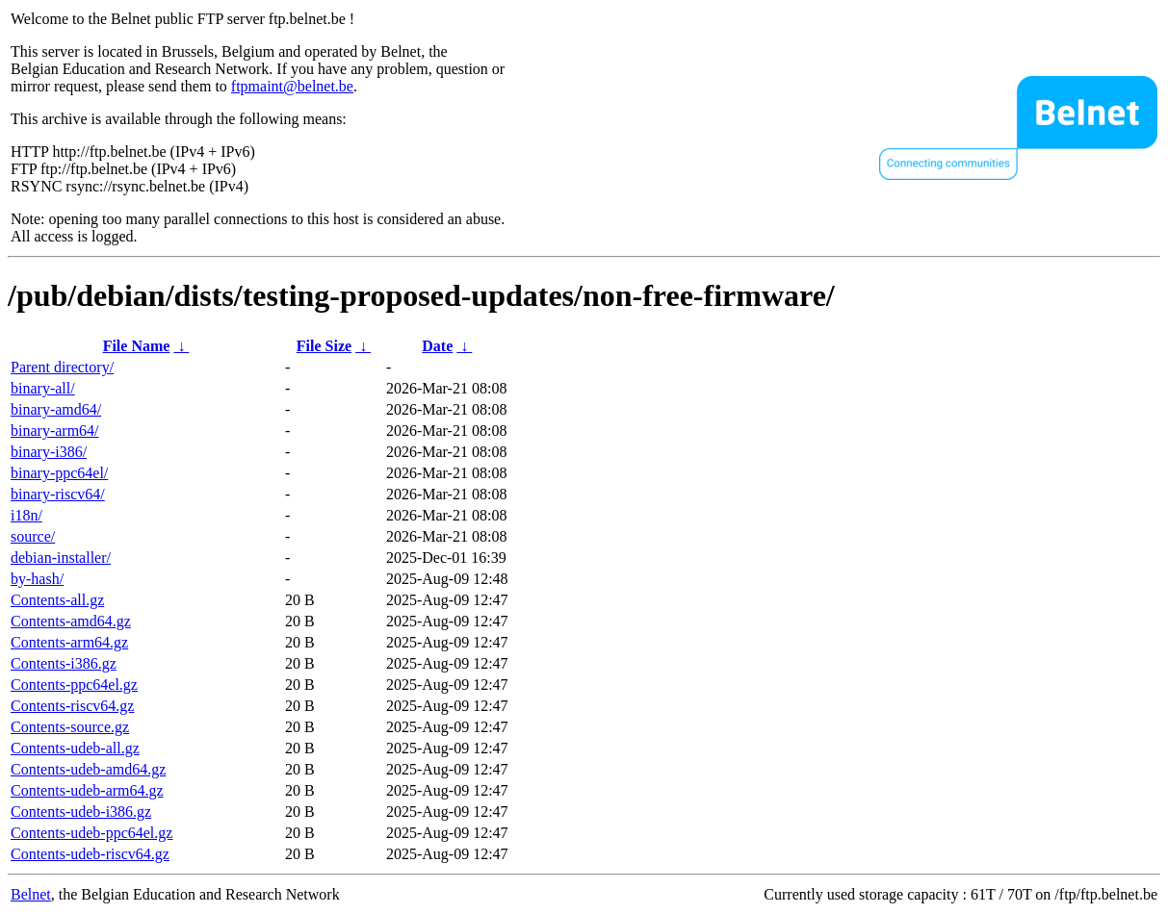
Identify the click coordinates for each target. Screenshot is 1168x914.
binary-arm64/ (55, 430)
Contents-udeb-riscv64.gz (90, 854)
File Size (324, 346)
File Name (136, 346)
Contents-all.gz (57, 600)
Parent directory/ (62, 367)
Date (437, 346)
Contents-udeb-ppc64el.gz (91, 833)
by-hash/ (37, 579)
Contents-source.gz (70, 727)
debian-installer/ (61, 557)
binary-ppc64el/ (59, 473)
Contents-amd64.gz (71, 621)
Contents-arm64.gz (69, 642)
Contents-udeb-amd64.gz (88, 769)
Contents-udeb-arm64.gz (87, 790)
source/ (33, 536)
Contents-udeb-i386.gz (81, 811)
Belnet (31, 894)
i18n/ (26, 515)
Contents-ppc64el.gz (74, 684)
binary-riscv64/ (58, 494)
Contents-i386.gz (64, 663)
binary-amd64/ (56, 409)
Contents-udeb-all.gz (75, 748)
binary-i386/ (49, 452)
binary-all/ (43, 388)
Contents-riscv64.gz (72, 706)
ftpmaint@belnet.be (292, 86)
